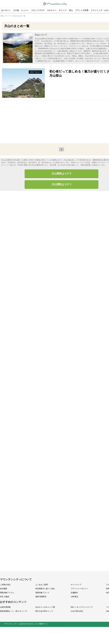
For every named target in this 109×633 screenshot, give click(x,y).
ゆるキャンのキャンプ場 (45, 607)
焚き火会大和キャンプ (44, 611)
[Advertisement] (58, 122)
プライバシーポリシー (79, 589)
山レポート (6, 10)
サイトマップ (76, 585)
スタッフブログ (38, 10)
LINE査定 (74, 597)
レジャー (25, 10)
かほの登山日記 (77, 611)
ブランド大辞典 (82, 10)
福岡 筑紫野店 (40, 597)
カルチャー (52, 10)
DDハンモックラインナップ (82, 607)
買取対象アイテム (7, 593)
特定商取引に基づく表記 (45, 589)
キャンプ (63, 10)
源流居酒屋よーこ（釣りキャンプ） (14, 611)
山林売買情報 (5, 607)
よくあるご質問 (41, 585)
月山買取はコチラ (62, 173)
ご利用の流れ (5, 585)
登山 (71, 10)
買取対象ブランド (42, 593)
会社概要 (3, 589)
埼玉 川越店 (4, 597)
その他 (16, 10)
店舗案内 (74, 593)
